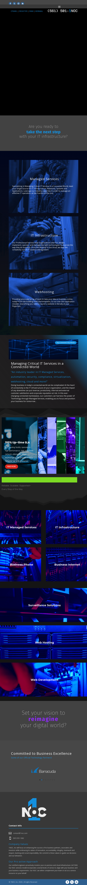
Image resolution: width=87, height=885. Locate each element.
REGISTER (23, 11)
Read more (11, 466)
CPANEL (14, 11)
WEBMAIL (39, 11)
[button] (39, 779)
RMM (31, 11)
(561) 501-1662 (18, 838)
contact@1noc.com (20, 833)
